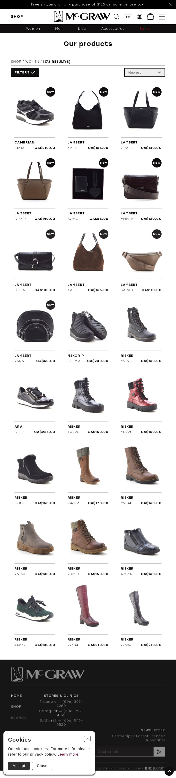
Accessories (112, 29)
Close (42, 766)
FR (128, 17)
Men (59, 29)
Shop (16, 63)
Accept (19, 766)
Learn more (68, 754)
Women (33, 29)
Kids (82, 29)
